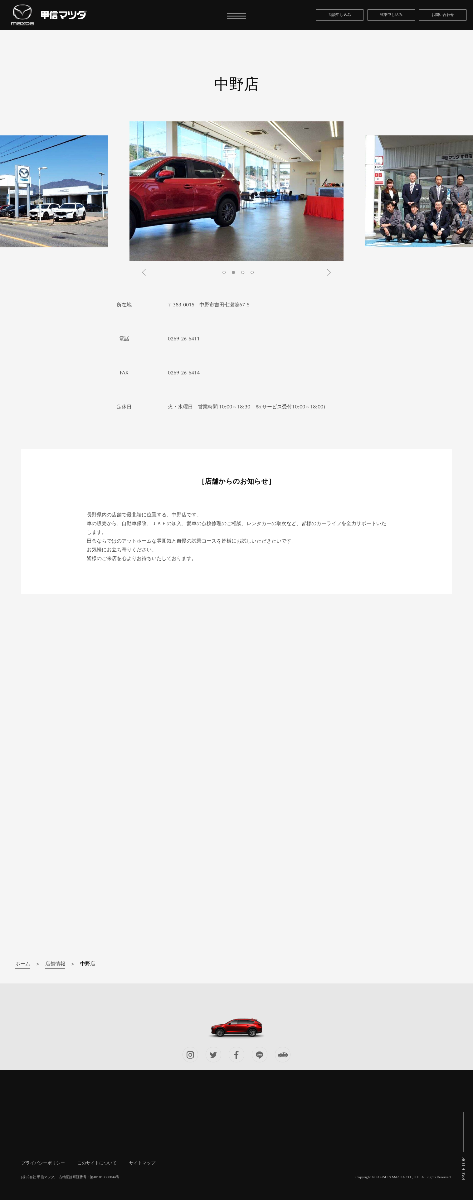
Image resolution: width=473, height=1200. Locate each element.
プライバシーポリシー (43, 1162)
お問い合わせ (443, 14)
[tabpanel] (236, 191)
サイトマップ (142, 1162)
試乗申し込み (391, 14)
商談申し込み (340, 14)
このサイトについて (97, 1162)
